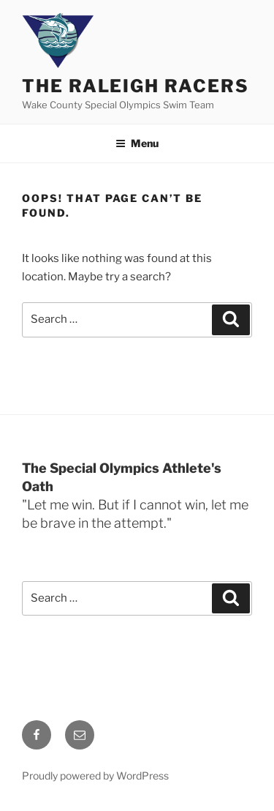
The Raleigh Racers (135, 86)
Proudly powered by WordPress (95, 775)
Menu (137, 143)
